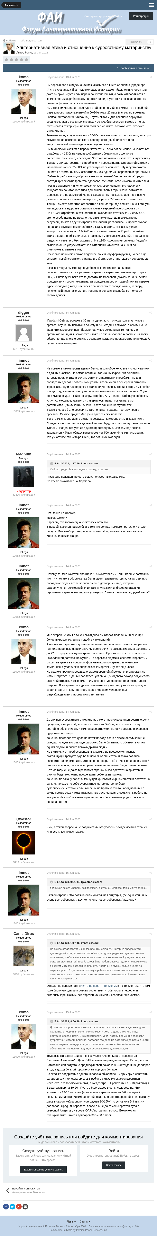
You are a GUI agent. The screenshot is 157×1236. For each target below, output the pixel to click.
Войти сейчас (113, 1165)
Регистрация (141, 16)
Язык (71, 1221)
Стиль (85, 1221)
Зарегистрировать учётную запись (43, 1169)
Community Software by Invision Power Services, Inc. (78, 1230)
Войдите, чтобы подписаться (24, 40)
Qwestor (87, 882)
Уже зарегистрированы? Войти (104, 16)
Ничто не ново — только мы (99, 985)
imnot (85, 463)
